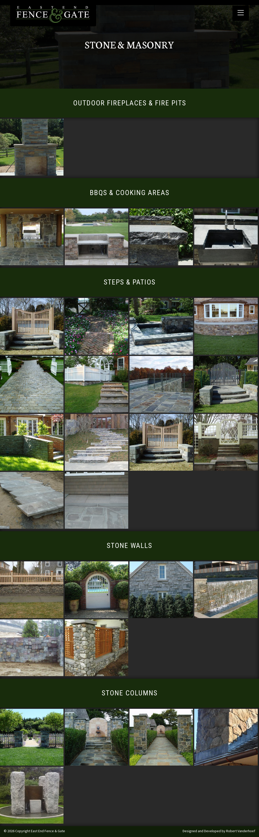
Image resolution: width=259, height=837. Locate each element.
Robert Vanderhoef (240, 831)
